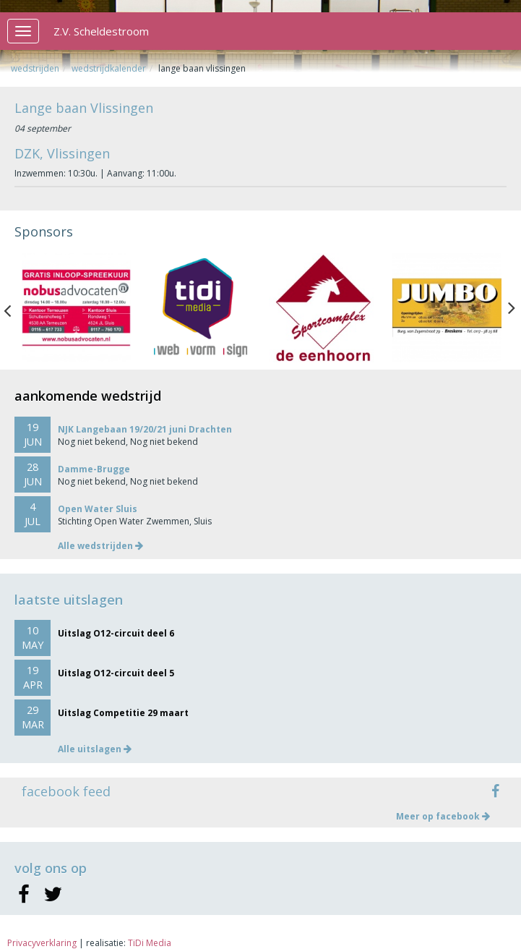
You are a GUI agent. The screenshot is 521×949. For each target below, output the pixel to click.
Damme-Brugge (94, 469)
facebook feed (66, 791)
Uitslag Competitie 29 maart (123, 713)
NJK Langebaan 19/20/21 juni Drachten (145, 429)
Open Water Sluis (97, 509)
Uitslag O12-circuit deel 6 (116, 633)
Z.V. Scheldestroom (101, 31)
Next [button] (511, 307)
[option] (76, 307)
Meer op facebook (443, 816)
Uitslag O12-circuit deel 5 (116, 673)
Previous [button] (14, 307)
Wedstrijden (35, 68)
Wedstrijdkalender (109, 68)
